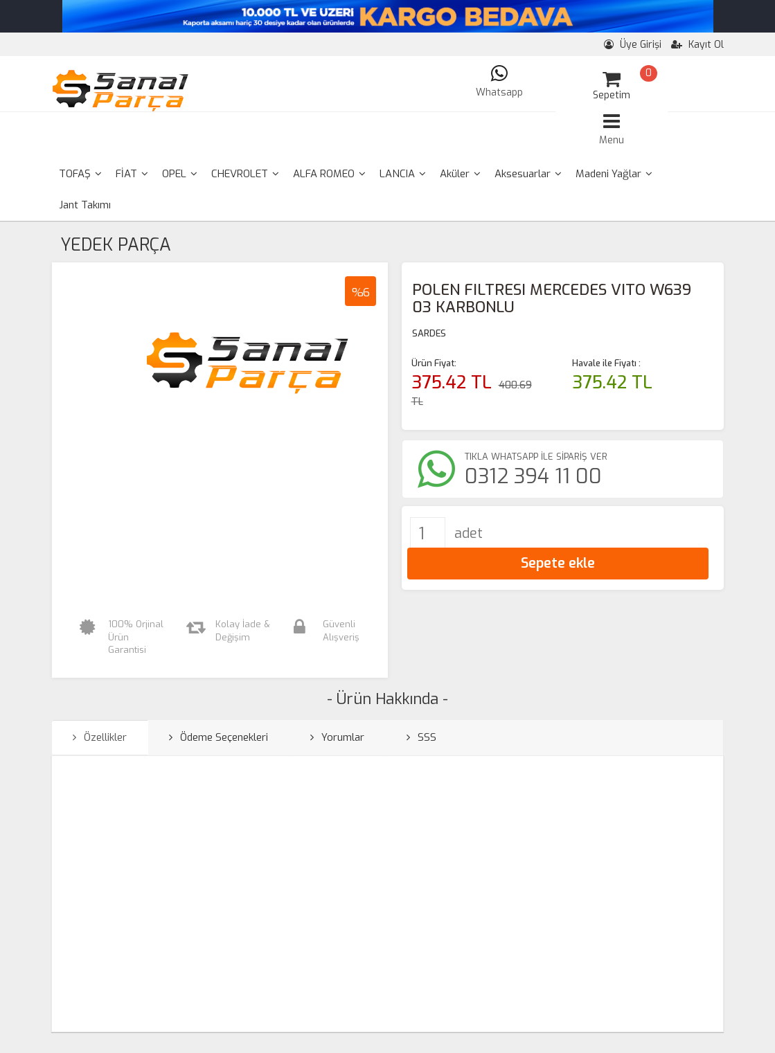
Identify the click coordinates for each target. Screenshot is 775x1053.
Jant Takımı (85, 205)
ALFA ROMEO (329, 174)
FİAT (132, 174)
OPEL (179, 174)
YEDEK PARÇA (115, 244)
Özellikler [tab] (100, 737)
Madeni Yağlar (614, 174)
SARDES (429, 333)
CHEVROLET (245, 174)
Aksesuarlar (528, 174)
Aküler (460, 174)
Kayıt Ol (697, 44)
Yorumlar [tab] (337, 737)
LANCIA (403, 174)
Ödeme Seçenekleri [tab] (218, 737)
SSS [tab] (421, 737)
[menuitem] (80, 174)
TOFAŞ (80, 174)
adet (468, 533)
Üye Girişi (632, 44)
